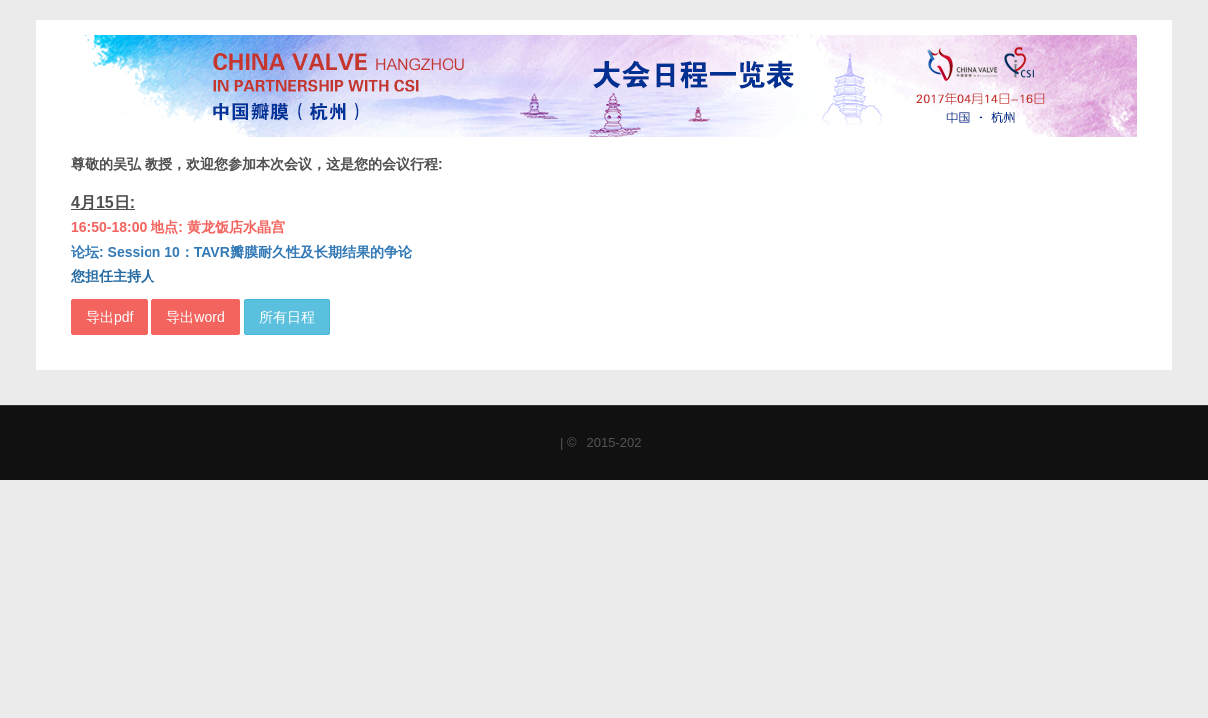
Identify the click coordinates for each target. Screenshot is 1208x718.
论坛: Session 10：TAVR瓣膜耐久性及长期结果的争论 (241, 252)
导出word (195, 317)
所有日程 (287, 317)
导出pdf (109, 317)
